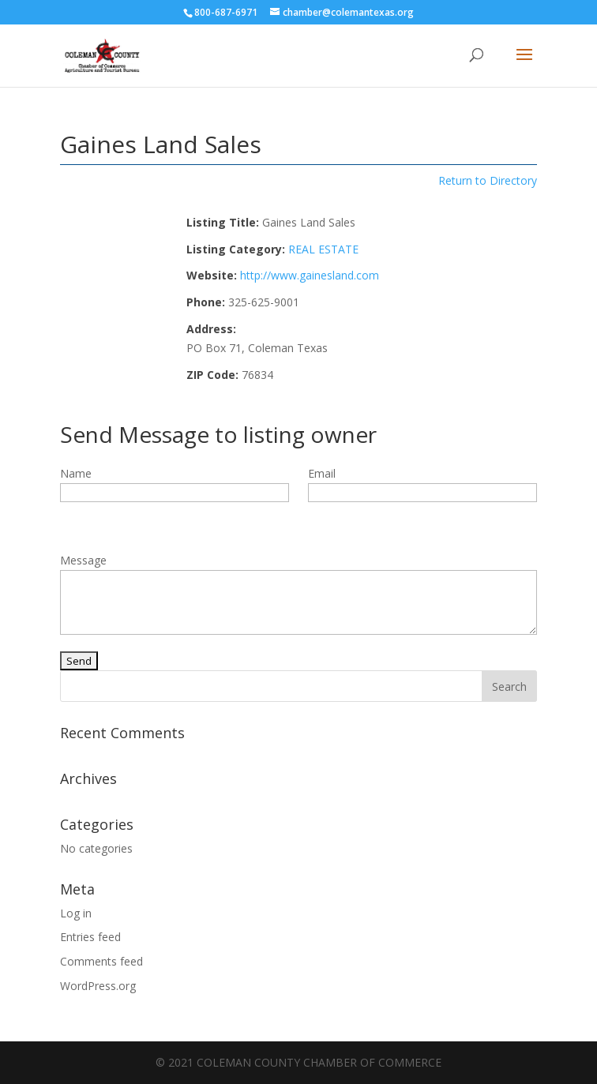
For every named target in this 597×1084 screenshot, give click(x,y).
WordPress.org (98, 985)
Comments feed (101, 961)
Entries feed (90, 936)
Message (83, 560)
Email (322, 473)
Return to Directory (487, 180)
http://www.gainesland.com (309, 275)
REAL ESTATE (323, 249)
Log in (76, 913)
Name (76, 473)
